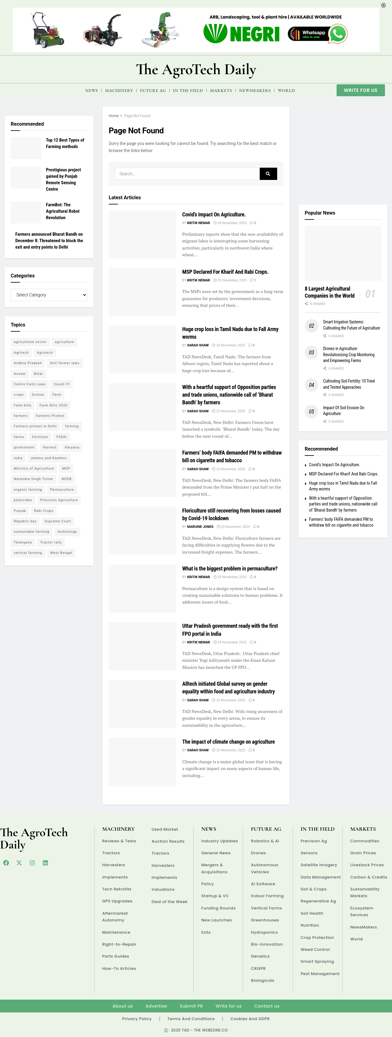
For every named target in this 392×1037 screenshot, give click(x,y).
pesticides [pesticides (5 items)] (23, 500)
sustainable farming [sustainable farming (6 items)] (31, 532)
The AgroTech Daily (196, 69)
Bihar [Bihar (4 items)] (38, 374)
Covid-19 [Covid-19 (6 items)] (62, 384)
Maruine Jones (200, 527)
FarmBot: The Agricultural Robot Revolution (63, 211)
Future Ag (153, 90)
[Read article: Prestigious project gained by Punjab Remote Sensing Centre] (26, 178)
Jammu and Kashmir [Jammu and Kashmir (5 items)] (49, 458)
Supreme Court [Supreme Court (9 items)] (58, 521)
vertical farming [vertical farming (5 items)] (28, 553)
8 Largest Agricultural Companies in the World (330, 292)
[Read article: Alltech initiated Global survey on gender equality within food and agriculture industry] (142, 704)
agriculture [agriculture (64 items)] (64, 342)
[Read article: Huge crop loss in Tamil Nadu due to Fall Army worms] (142, 349)
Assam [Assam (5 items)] (20, 374)
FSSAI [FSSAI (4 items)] (61, 437)
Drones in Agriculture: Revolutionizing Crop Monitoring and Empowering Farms (349, 354)
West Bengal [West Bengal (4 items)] (61, 553)
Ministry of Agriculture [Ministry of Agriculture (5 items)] (34, 469)
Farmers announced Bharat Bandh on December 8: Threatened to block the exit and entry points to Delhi (49, 240)
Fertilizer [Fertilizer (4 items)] (40, 437)
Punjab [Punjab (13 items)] (20, 511)
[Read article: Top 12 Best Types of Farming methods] (26, 148)
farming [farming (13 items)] (72, 426)
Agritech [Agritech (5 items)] (21, 353)
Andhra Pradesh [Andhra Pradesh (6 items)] (28, 363)
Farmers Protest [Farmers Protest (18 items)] (50, 416)
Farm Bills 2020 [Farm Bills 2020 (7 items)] (53, 405)
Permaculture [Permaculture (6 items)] (62, 490)
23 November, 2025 (230, 280)
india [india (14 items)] (18, 458)
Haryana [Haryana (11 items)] (72, 447)
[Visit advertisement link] (343, 150)
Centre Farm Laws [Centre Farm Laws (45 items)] (30, 384)
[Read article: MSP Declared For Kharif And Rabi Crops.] (142, 292)
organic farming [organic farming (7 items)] (28, 490)
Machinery (119, 90)
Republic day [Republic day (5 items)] (25, 521)
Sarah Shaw (198, 345)
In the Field (188, 90)
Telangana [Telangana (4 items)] (23, 542)
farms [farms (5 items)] (19, 437)
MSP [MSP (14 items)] (66, 469)
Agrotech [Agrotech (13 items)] (45, 353)
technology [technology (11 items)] (67, 532)
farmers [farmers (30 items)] (21, 416)
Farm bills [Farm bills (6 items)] (23, 405)
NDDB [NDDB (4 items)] (67, 479)
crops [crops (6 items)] (19, 395)
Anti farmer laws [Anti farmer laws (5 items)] (64, 363)
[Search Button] (268, 174)
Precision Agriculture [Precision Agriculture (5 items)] (59, 500)
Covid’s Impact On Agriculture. (214, 214)
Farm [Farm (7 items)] (56, 395)
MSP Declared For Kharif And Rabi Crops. (225, 272)
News (91, 90)
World (286, 90)
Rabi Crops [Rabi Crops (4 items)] (43, 511)
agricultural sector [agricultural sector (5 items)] (30, 342)
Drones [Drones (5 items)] (38, 395)
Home (114, 116)
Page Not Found (137, 116)
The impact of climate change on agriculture (228, 741)
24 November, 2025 (230, 223)
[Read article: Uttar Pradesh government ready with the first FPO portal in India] (142, 646)
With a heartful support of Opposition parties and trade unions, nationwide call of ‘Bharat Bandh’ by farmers (229, 395)
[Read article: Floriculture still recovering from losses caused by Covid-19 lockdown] (142, 531)
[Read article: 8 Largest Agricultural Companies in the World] (343, 253)
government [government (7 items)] (24, 447)
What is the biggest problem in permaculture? (229, 568)
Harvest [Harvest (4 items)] (50, 447)
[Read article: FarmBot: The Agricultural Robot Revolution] (26, 213)
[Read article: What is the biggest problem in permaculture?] (142, 589)
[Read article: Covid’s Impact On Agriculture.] (142, 235)
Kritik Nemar (198, 223)
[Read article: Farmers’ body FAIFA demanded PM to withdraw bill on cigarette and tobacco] (142, 473)
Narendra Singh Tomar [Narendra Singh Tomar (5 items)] (33, 479)
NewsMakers (255, 90)
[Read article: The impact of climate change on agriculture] (142, 762)
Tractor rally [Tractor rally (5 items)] (51, 542)
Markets (221, 90)
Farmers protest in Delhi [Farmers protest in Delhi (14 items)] (35, 426)
